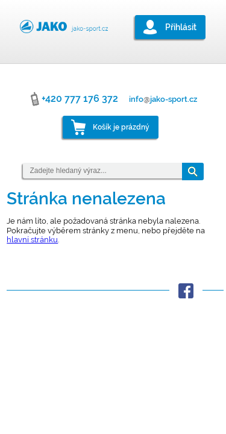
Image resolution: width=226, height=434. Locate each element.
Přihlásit (180, 27)
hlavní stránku (32, 239)
